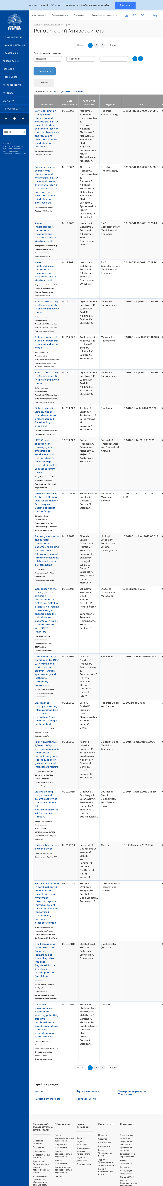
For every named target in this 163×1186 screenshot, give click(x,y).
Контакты (8, 93)
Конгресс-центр (12, 85)
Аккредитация (11, 61)
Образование (10, 53)
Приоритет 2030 (12, 109)
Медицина (8, 69)
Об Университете (12, 37)
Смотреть (125, 5)
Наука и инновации (14, 45)
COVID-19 (8, 101)
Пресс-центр (10, 77)
